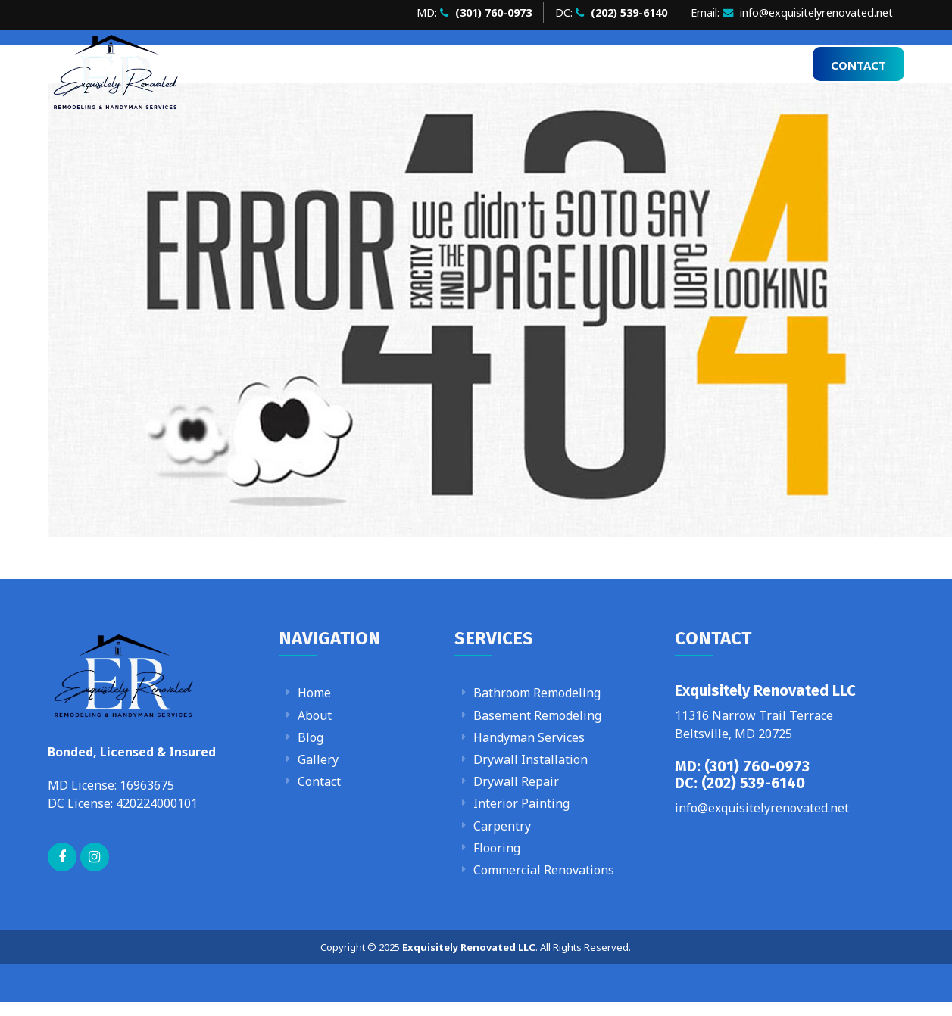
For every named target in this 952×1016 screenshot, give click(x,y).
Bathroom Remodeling (537, 692)
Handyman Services (529, 737)
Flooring (496, 848)
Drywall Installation (530, 759)
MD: (474, 13)
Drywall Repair (516, 781)
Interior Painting (521, 803)
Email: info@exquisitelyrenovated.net (792, 13)
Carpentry (502, 826)
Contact (858, 65)
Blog (782, 63)
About (590, 63)
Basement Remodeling (537, 715)
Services (651, 63)
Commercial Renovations (543, 870)
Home (538, 63)
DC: (611, 13)
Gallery (728, 63)
